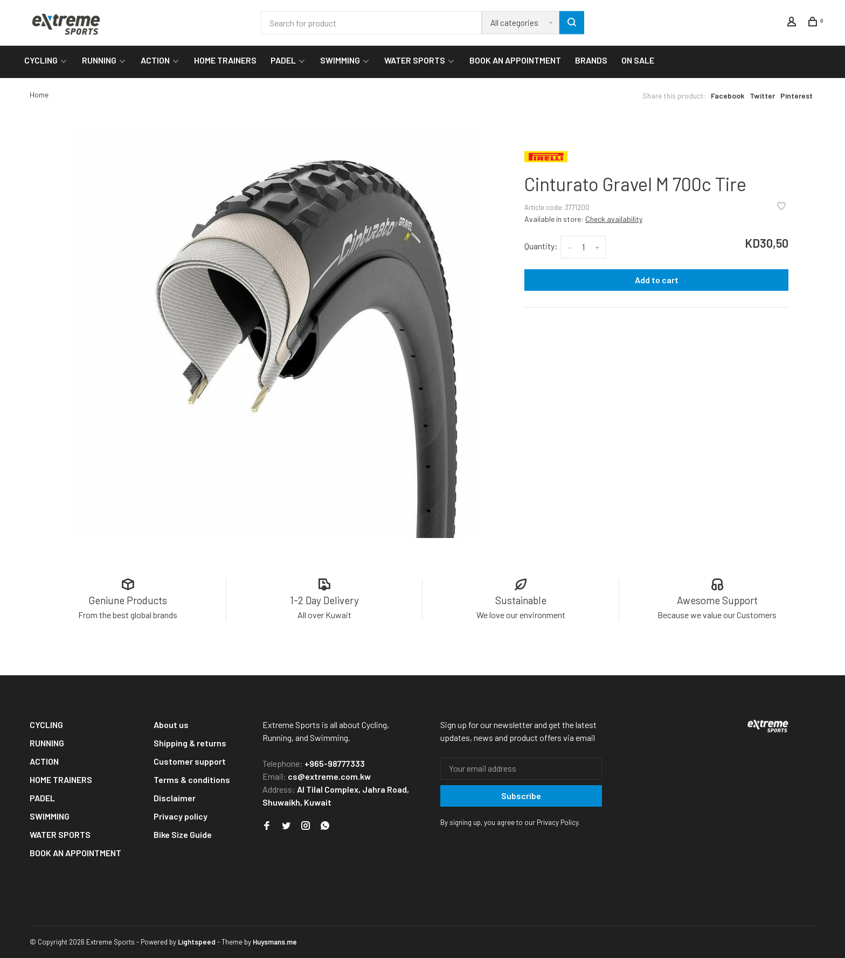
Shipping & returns (190, 743)
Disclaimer (175, 798)
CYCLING (41, 60)
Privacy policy (180, 816)
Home (39, 94)
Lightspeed (197, 942)
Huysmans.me (275, 942)
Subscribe (521, 796)
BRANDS (591, 60)
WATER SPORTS (414, 60)
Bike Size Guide (183, 834)
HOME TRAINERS (225, 60)
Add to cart (656, 280)
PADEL (283, 60)
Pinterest (796, 95)
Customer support (190, 761)
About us (171, 724)
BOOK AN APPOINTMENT (515, 60)
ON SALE (637, 60)
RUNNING (99, 60)
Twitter (762, 95)
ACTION (155, 60)
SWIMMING (340, 60)
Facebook (727, 95)
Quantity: (541, 246)
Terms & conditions (192, 779)
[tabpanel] (275, 332)
